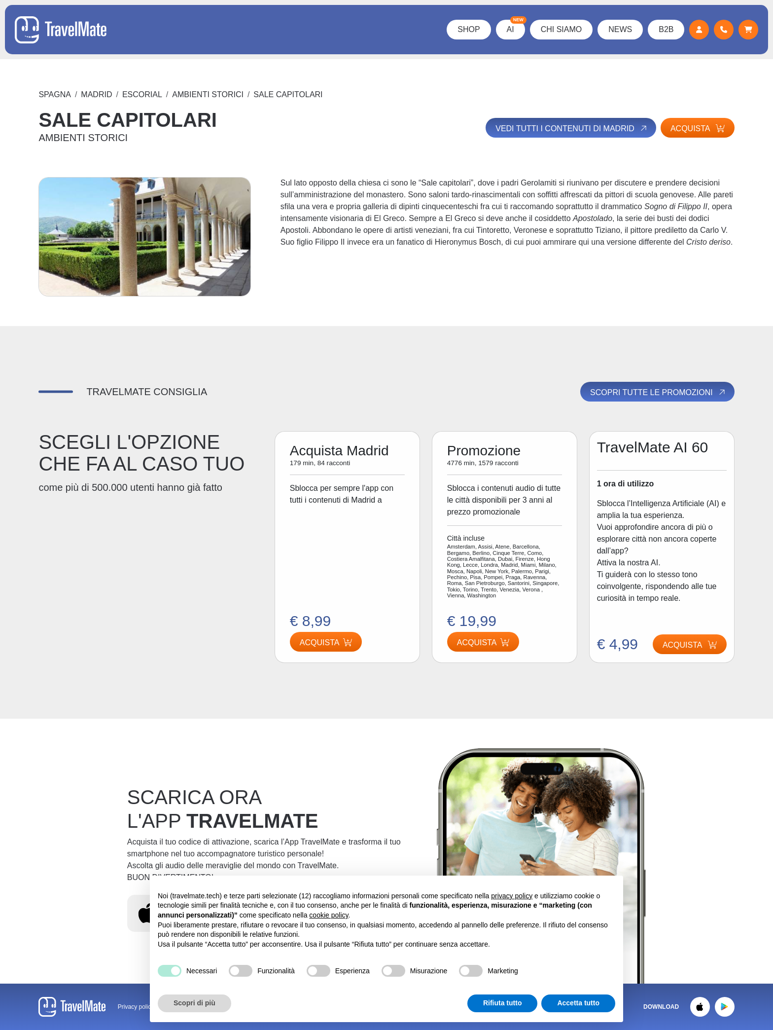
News (620, 29)
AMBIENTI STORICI (208, 94)
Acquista (697, 128)
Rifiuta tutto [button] (502, 1003)
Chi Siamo (561, 29)
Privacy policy (136, 1006)
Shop (468, 29)
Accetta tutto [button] (578, 1003)
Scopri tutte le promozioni (658, 392)
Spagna (54, 94)
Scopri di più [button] (194, 1003)
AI (515, 27)
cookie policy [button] (328, 915)
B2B (666, 29)
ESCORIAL (142, 94)
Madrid (96, 94)
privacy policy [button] (511, 896)
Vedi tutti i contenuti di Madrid (571, 128)
